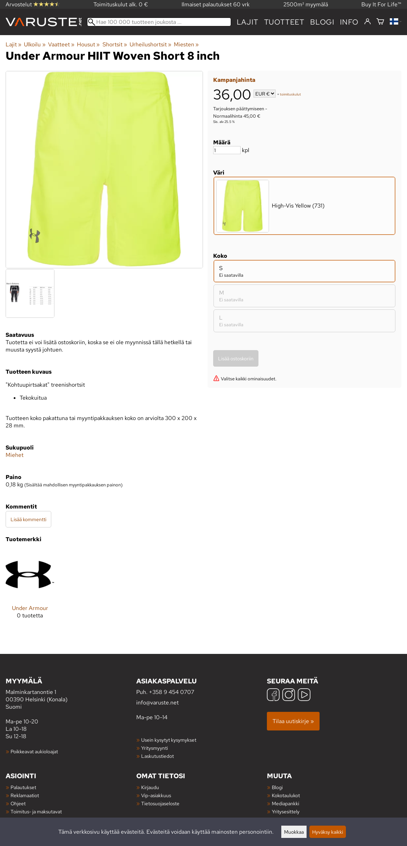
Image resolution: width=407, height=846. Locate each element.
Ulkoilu (34, 44)
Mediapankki (285, 803)
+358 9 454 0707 (171, 692)
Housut (88, 44)
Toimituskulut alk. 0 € (120, 4)
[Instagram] (288, 695)
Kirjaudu (150, 787)
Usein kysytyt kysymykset (168, 739)
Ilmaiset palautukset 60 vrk (216, 4)
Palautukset (23, 787)
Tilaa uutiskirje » (293, 721)
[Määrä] (227, 150)
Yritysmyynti (154, 748)
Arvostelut (33, 4)
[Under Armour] (30, 590)
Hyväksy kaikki (327, 831)
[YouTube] (304, 695)
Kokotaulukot (286, 795)
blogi (322, 22)
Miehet (15, 455)
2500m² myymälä (305, 4)
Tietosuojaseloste (160, 803)
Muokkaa (294, 831)
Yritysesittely (286, 811)
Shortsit (115, 44)
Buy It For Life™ (381, 4)
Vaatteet (61, 44)
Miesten (186, 44)
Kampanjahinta (234, 80)
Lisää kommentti (28, 519)
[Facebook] (273, 695)
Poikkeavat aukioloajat (34, 751)
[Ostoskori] (380, 22)
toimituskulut (290, 94)
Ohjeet (18, 803)
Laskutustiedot (157, 756)
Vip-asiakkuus (156, 795)
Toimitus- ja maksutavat (36, 811)
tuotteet (284, 22)
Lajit (247, 22)
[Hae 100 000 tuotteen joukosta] (159, 22)
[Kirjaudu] (367, 22)
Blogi (277, 787)
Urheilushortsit (150, 44)
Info (349, 22)
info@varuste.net (157, 702)
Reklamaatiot (25, 795)
